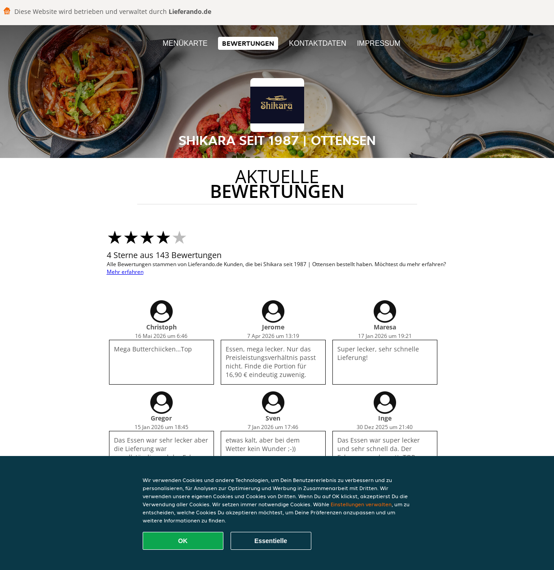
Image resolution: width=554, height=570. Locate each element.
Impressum (379, 43)
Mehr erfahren (125, 272)
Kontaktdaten (317, 43)
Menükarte (184, 43)
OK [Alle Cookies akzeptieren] (183, 540)
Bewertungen (248, 43)
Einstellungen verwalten (361, 504)
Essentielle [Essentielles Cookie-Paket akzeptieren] (270, 540)
